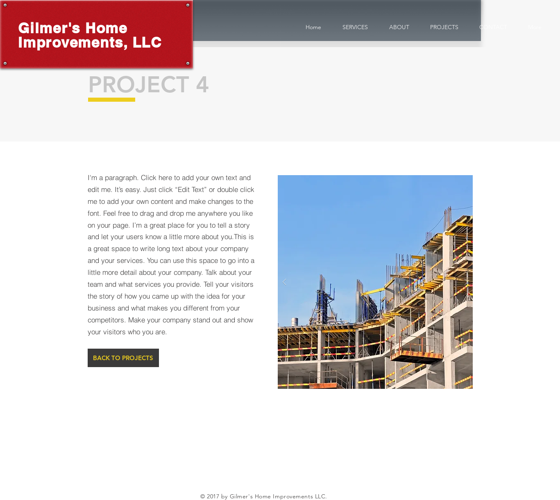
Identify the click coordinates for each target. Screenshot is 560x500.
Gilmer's (49, 28)
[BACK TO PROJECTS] (123, 358)
